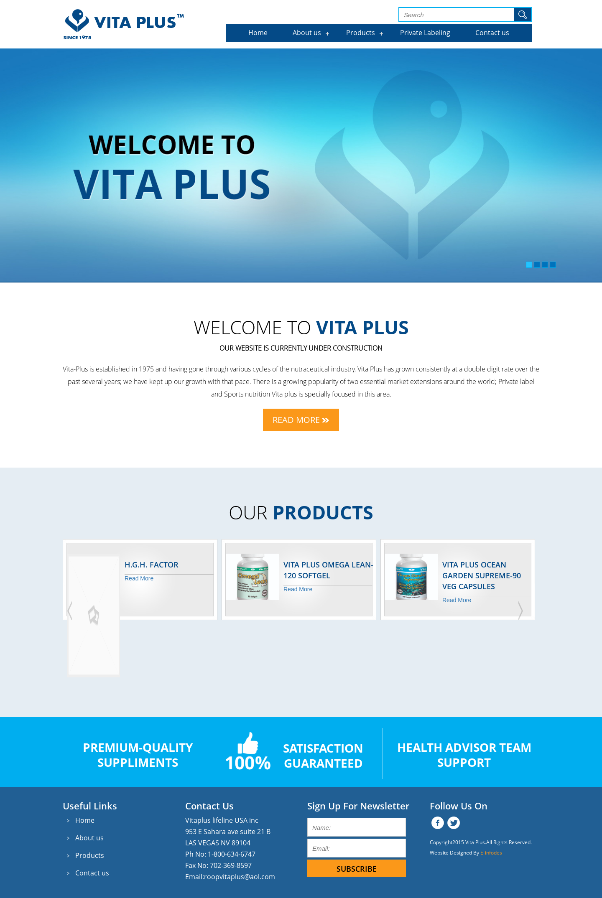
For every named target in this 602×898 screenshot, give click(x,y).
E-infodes (491, 852)
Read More (301, 419)
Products (360, 32)
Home (258, 32)
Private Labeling (425, 32)
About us (307, 32)
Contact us (492, 32)
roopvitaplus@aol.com (239, 876)
